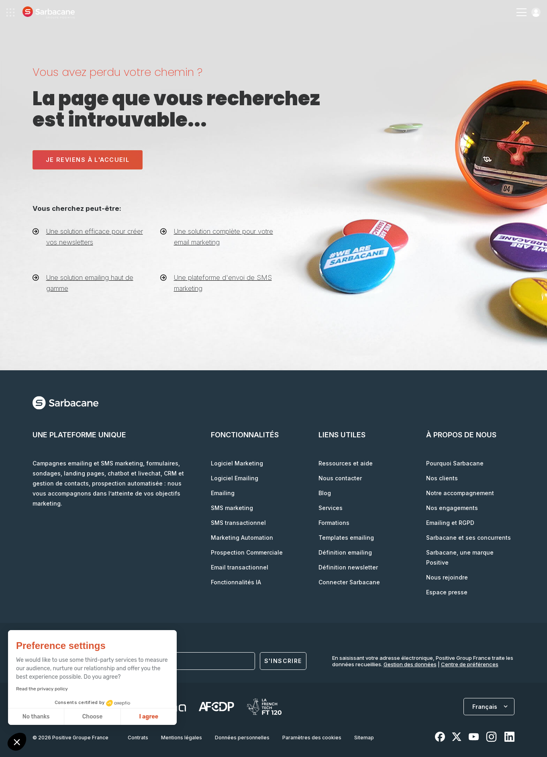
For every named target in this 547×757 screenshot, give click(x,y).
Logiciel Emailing (234, 478)
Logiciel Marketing (237, 463)
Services (330, 507)
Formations (333, 522)
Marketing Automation (242, 537)
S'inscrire (283, 660)
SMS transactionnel (238, 522)
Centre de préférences (469, 664)
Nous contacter (340, 478)
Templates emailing (346, 537)
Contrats (138, 738)
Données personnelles (242, 738)
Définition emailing (345, 552)
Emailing (223, 493)
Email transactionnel (239, 567)
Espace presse (446, 592)
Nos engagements (452, 507)
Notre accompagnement (460, 493)
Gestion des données (410, 664)
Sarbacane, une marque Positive (460, 557)
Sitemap (364, 738)
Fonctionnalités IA (236, 582)
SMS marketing (232, 507)
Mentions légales (181, 738)
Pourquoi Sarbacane (455, 463)
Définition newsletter (348, 567)
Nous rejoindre (447, 577)
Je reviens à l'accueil (88, 159)
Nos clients (442, 478)
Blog (324, 493)
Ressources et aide (345, 463)
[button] (17, 742)
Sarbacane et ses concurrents (468, 537)
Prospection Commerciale (247, 552)
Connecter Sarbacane (349, 582)
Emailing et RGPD (450, 522)
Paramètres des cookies (311, 738)
